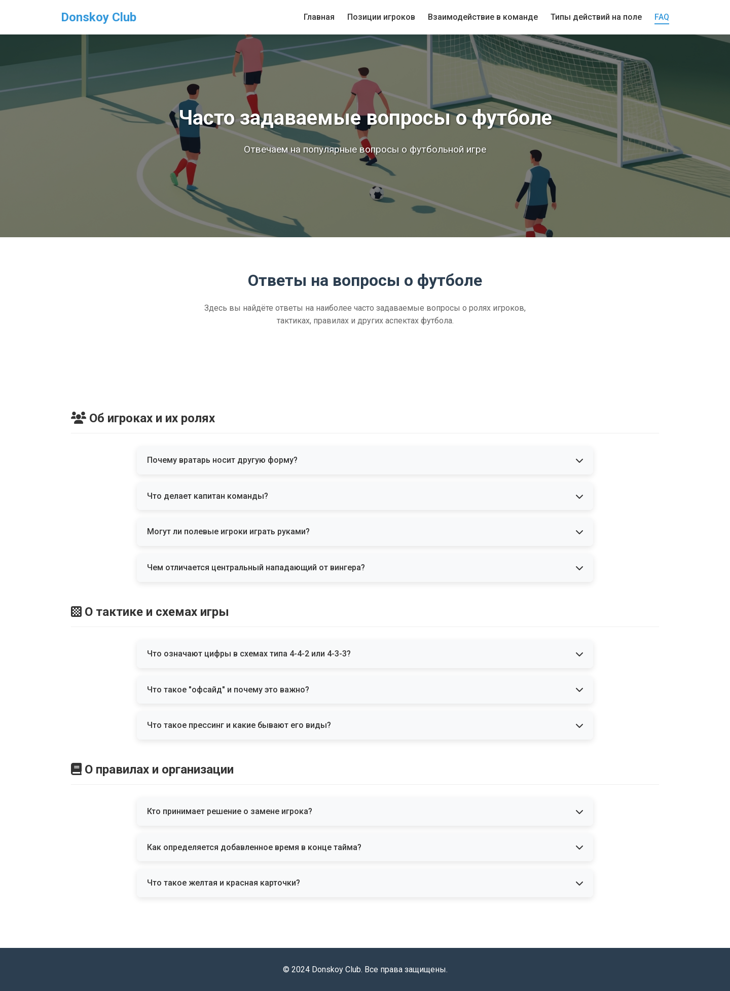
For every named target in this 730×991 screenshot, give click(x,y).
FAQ (661, 17)
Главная (319, 17)
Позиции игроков (381, 17)
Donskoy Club (98, 17)
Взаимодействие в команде (483, 17)
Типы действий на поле (596, 17)
